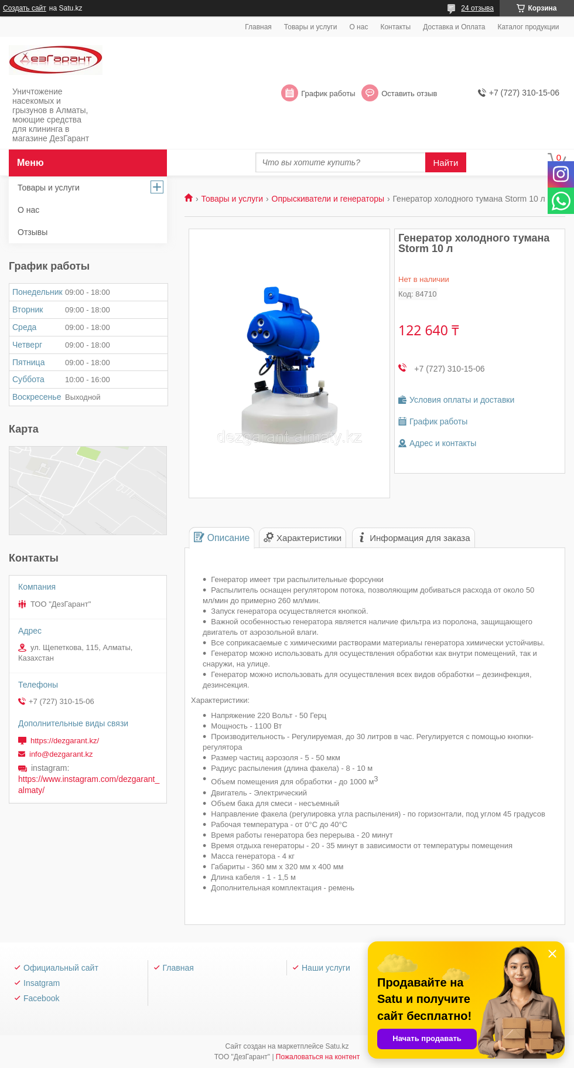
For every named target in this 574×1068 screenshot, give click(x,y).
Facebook (41, 998)
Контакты (395, 27)
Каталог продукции (528, 27)
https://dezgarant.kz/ (64, 740)
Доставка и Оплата (454, 27)
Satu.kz (336, 1046)
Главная (258, 27)
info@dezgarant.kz (61, 754)
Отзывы (32, 232)
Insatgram (41, 983)
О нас (358, 27)
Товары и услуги (310, 27)
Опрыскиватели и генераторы (328, 198)
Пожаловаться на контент (318, 1057)
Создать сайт (24, 8)
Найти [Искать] (446, 163)
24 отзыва (477, 8)
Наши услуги (326, 967)
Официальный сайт (60, 967)
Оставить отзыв (409, 93)
